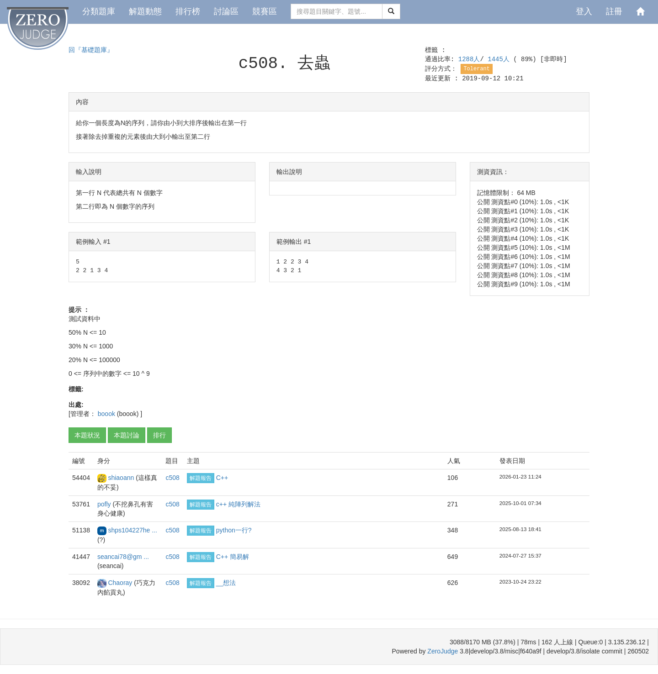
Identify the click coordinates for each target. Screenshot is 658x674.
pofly (104, 504)
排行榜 (187, 11)
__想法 (226, 582)
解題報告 (201, 478)
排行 (159, 435)
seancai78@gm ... (123, 556)
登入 (584, 11)
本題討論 (126, 435)
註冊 (614, 11)
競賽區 (264, 11)
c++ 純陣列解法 (238, 504)
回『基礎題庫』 (91, 50)
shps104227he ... (132, 530)
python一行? (234, 530)
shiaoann (122, 477)
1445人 (500, 59)
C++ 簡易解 (232, 556)
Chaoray (121, 582)
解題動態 (145, 11)
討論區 (226, 11)
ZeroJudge (442, 651)
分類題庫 (98, 11)
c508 (172, 477)
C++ (222, 477)
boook (107, 413)
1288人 (469, 59)
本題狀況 (87, 435)
